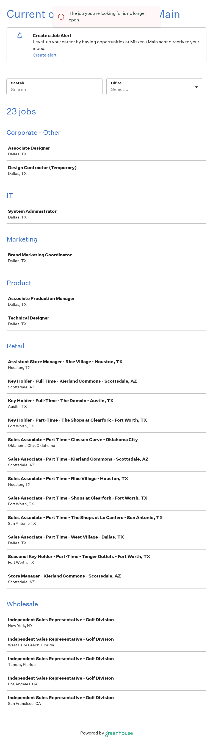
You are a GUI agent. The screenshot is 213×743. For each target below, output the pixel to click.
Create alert (45, 55)
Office (116, 83)
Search (17, 83)
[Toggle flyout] (196, 87)
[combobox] (111, 89)
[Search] (54, 90)
